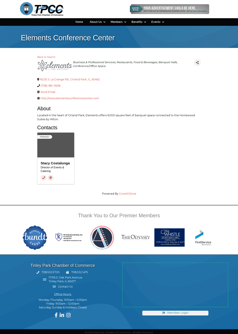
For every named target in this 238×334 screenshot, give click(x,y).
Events (155, 21)
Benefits (137, 21)
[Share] (197, 62)
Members (116, 21)
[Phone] (43, 178)
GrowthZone (127, 193)
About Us (96, 21)
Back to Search (46, 57)
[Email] (51, 178)
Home (79, 21)
